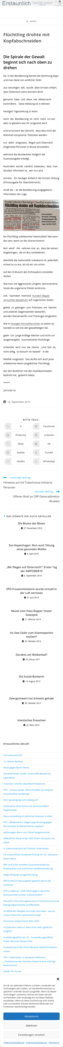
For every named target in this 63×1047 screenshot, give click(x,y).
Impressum (54, 1042)
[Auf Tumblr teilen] (46, 452)
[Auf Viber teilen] (17, 443)
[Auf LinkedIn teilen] (46, 435)
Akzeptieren (31, 1016)
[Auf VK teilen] (46, 443)
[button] (58, 979)
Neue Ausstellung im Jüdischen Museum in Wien (27, 816)
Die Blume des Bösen (31, 523)
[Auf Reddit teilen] (17, 452)
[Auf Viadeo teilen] (17, 461)
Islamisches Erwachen (31, 720)
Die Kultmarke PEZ (12, 755)
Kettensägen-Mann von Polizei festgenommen (26, 832)
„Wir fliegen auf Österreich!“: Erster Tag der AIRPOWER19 (31, 569)
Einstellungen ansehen (31, 1034)
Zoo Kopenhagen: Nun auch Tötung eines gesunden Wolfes (31, 547)
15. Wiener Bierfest (13, 761)
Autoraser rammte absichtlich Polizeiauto (24, 783)
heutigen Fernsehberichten (25, 323)
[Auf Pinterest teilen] (17, 435)
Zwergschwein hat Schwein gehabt (31, 698)
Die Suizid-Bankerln (31, 676)
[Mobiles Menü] (32, 21)
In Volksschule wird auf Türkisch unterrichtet (26, 848)
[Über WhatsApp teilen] (46, 461)
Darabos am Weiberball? (31, 654)
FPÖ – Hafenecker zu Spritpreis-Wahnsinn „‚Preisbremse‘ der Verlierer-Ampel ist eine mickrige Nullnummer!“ (29, 961)
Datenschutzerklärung (14, 1042)
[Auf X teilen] (17, 426)
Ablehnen (31, 1025)
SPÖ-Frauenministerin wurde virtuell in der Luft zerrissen (31, 591)
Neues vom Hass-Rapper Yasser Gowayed (31, 612)
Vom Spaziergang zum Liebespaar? (21, 799)
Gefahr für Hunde (12, 971)
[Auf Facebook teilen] (46, 426)
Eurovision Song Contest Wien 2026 (21, 920)
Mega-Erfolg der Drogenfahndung (20, 874)
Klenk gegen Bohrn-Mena (16, 767)
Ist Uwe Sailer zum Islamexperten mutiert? (31, 634)
